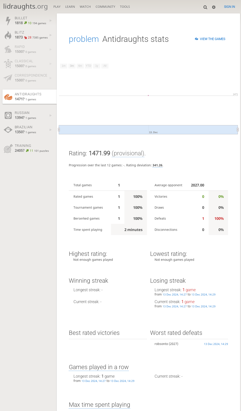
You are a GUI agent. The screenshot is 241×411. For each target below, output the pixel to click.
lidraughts (25, 6)
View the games (212, 39)
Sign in (229, 7)
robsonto (161, 344)
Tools (125, 6)
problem (84, 39)
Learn (70, 6)
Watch (85, 6)
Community (105, 6)
